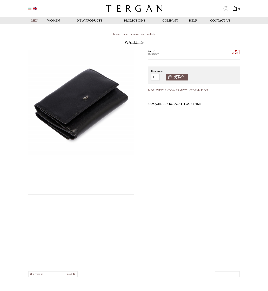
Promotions (134, 20)
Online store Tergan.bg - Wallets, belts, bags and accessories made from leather (134, 8)
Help (193, 20)
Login (226, 8)
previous (38, 274)
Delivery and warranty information (179, 90)
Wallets (151, 34)
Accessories (137, 34)
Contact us (220, 20)
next (69, 274)
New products (90, 20)
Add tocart (179, 77)
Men (125, 34)
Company (170, 20)
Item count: (157, 71)
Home (116, 34)
